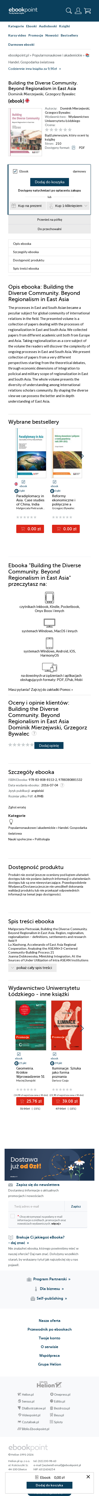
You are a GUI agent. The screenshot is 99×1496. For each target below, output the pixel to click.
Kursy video (17, 35)
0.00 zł (33, 529)
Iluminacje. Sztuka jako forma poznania (66, 1072)
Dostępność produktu (28, 260)
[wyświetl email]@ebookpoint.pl (61, 1465)
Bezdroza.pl (62, 1408)
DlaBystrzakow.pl (34, 1408)
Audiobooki (48, 26)
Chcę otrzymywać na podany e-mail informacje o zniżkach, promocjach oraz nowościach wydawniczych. (38, 1219)
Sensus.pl (28, 1401)
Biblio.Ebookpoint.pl (35, 1429)
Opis (22, 244)
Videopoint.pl (31, 1415)
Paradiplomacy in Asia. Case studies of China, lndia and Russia (30, 502)
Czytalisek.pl (30, 1422)
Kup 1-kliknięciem (68, 206)
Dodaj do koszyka (49, 182)
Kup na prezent (29, 206)
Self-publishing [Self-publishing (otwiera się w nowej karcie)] (50, 1298)
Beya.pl (59, 1415)
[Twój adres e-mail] (35, 1206)
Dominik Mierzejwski (74, 108)
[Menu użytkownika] (78, 11)
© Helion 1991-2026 (20, 1454)
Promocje (35, 35)
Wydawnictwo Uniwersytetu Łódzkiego (67, 119)
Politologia (42, 839)
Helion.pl (28, 1394)
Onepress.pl (62, 1394)
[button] (82, 456)
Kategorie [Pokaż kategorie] (16, 26)
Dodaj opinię (49, 745)
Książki (64, 26)
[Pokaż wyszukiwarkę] (69, 10)
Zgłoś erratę (17, 807)
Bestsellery (69, 35)
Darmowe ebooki (21, 44)
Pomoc (65, 689)
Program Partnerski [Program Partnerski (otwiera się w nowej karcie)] (50, 1279)
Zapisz (76, 1206)
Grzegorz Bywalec (58, 112)
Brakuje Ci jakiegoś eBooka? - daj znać (36, 1240)
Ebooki (31, 26)
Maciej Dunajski (26, 1080)
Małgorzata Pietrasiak (29, 508)
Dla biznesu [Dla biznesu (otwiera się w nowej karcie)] (50, 1289)
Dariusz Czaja (60, 1080)
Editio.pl (59, 1401)
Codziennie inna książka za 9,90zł (32, 69)
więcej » (56, 1223)
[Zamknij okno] (88, 1477)
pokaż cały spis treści (34, 968)
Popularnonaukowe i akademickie (31, 828)
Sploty (58, 1422)
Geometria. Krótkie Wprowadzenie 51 (30, 1072)
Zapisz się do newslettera (38, 1185)
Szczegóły (26, 252)
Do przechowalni (49, 229)
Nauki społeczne (20, 839)
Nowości (51, 35)
